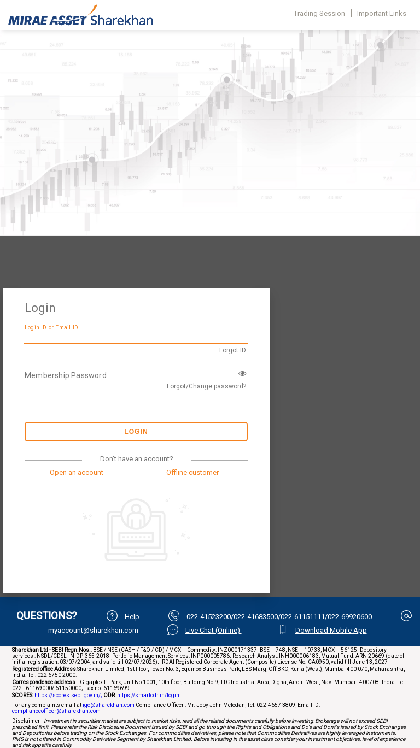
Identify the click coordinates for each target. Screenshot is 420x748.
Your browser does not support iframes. (210, 164)
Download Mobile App (331, 630)
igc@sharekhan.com (109, 705)
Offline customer (192, 472)
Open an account (76, 472)
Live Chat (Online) (213, 630)
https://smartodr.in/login (148, 695)
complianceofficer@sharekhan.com (56, 711)
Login (136, 431)
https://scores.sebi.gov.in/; (68, 695)
